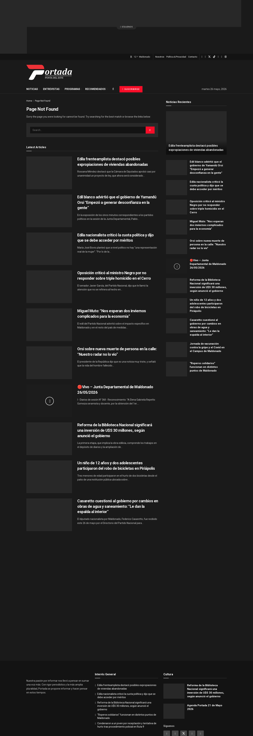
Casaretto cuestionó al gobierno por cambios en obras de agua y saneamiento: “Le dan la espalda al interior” (117, 478)
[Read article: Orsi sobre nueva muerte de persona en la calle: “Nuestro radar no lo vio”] (49, 334)
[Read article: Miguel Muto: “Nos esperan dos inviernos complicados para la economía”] (49, 296)
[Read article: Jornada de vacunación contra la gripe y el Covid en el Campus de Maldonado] (176, 321)
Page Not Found (42, 72)
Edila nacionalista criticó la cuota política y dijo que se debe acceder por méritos (206, 157)
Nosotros (159, 28)
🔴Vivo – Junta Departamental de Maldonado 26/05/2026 (208, 235)
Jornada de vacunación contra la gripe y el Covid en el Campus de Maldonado (207, 319)
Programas (72, 60)
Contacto (192, 28)
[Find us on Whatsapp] (221, 28)
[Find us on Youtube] (218, 28)
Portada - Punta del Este (45, 725)
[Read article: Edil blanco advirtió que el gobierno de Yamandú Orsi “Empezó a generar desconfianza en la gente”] (49, 182)
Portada (124, 725)
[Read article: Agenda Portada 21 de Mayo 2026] (173, 682)
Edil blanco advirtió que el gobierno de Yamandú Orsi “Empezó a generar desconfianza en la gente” (116, 174)
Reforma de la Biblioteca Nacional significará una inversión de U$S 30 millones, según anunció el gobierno (114, 402)
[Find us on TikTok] (214, 28)
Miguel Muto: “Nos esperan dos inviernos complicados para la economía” (206, 196)
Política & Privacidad (176, 28)
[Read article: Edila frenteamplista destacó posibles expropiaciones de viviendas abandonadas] (49, 144)
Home (29, 72)
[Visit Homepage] (49, 44)
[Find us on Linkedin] (192, 705)
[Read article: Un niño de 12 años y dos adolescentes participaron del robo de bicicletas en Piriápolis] (49, 448)
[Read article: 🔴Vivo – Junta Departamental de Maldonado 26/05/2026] (49, 372)
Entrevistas (51, 60)
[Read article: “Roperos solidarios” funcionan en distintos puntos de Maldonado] (176, 340)
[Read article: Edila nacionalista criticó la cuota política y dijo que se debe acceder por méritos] (49, 220)
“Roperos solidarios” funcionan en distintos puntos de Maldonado (204, 338)
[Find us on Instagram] (166, 705)
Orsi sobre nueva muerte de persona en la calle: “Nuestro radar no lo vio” (208, 216)
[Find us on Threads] (226, 28)
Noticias (32, 60)
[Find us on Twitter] (209, 28)
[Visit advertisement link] (196, 385)
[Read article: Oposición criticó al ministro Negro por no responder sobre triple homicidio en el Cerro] (49, 258)
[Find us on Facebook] (205, 28)
